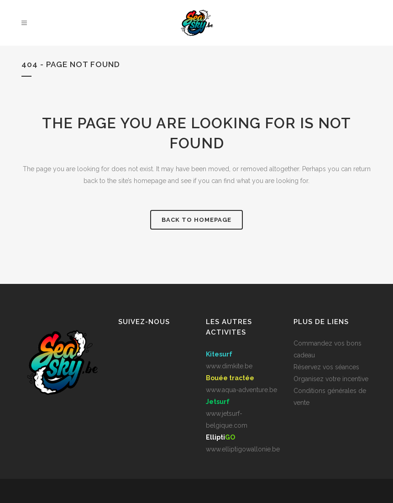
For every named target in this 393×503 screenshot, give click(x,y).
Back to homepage (196, 219)
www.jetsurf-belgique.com (226, 413)
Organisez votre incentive (330, 378)
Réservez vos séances (326, 367)
